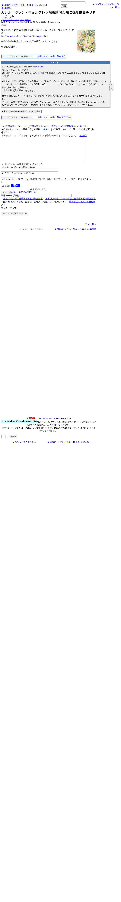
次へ (87, 229)
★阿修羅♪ (6, 5)
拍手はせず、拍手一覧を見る (51, 56)
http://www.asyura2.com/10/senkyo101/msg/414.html (15, 20)
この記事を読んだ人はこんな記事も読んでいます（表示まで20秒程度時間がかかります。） (46, 126)
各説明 (82, 135)
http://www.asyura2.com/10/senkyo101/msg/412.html (24, 36)
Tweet (3, 25)
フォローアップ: (9, 213)
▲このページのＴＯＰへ (31, 234)
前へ (117, 7)
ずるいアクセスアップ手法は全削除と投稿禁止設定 (70, 203)
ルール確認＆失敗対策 (25, 197)
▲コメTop (98, 4)
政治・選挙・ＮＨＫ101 (25, 5)
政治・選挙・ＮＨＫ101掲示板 (81, 234)
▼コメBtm (110, 4)
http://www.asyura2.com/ (50, 423)
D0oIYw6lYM (36, 67)
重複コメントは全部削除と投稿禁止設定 (23, 203)
